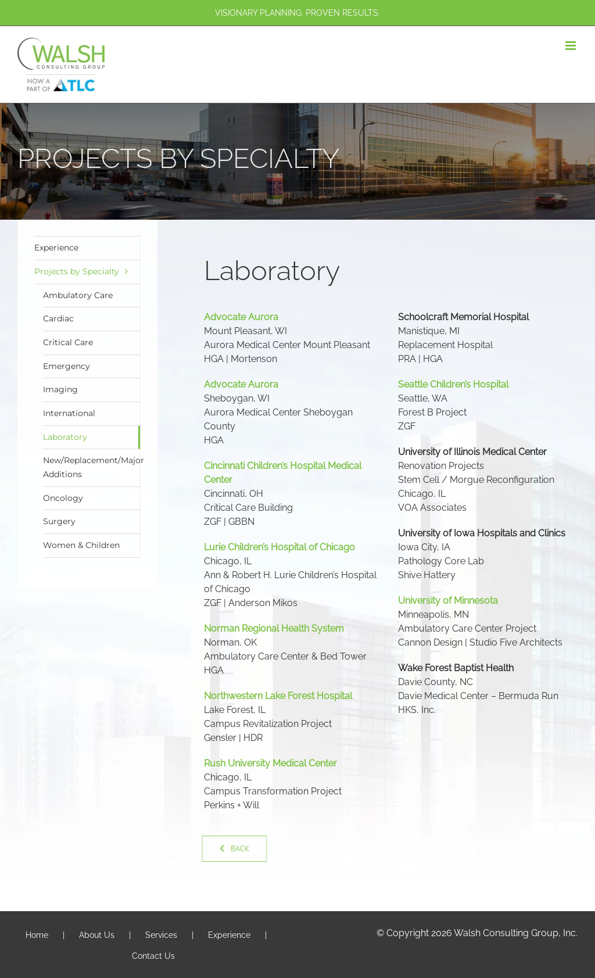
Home (37, 935)
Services (161, 935)
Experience (56, 247)
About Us (96, 935)
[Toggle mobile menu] (571, 46)
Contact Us (153, 956)
